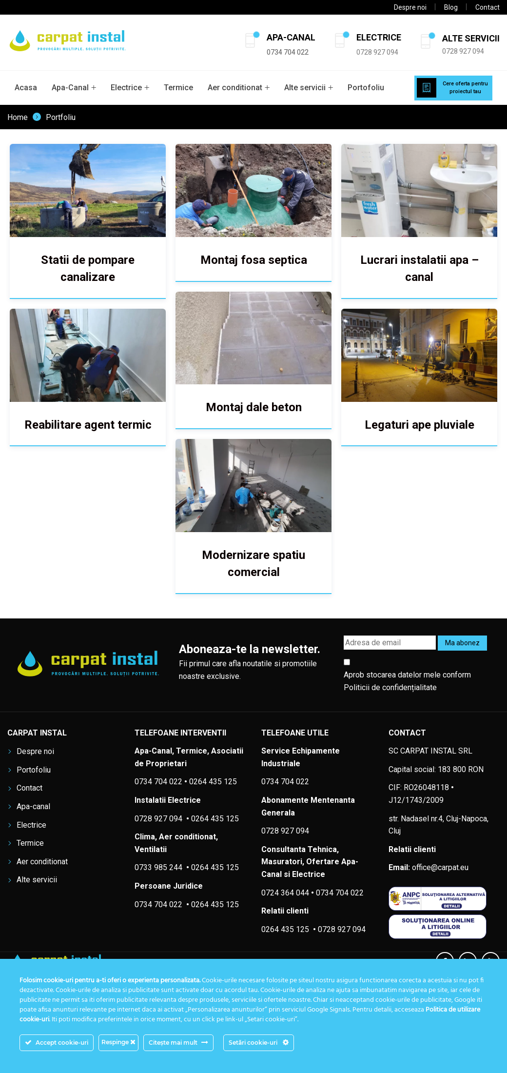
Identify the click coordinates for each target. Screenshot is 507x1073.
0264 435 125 (215, 867)
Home (17, 117)
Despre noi (410, 7)
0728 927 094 (377, 52)
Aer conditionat (235, 87)
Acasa (26, 87)
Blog (451, 7)
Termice (178, 87)
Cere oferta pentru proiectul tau (465, 87)
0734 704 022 (340, 892)
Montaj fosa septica (250, 260)
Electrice (126, 87)
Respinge (118, 1042)
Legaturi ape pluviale (414, 423)
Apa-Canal (70, 87)
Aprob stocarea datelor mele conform (407, 681)
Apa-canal (33, 806)
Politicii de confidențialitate (390, 687)
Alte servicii (305, 87)
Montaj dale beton (251, 406)
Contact (487, 7)
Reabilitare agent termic (88, 423)
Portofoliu (366, 87)
